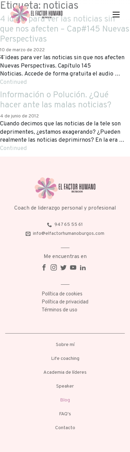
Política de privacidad (65, 302)
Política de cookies (62, 294)
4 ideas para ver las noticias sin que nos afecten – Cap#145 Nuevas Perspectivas (64, 29)
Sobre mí (65, 345)
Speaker (65, 386)
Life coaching (65, 359)
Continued (13, 82)
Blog (65, 400)
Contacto (65, 428)
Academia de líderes (65, 372)
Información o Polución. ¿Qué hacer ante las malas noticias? (55, 100)
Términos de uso (59, 310)
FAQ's (65, 414)
